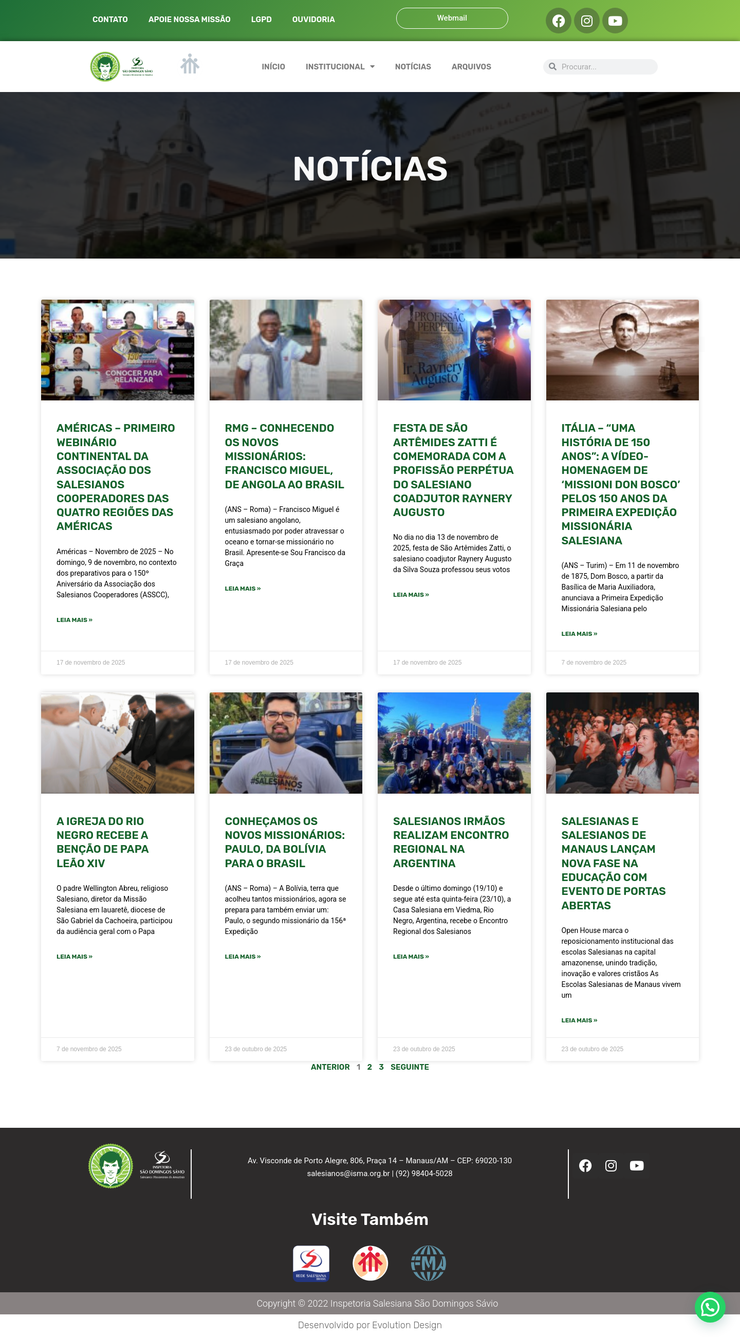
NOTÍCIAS (413, 66)
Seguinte (410, 1067)
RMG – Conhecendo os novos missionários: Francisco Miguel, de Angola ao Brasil (284, 456)
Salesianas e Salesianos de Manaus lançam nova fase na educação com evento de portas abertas (614, 863)
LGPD (261, 19)
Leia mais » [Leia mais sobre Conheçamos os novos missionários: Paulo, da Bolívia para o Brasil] (243, 956)
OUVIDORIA (313, 19)
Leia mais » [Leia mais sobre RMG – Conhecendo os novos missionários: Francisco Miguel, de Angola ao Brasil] (243, 588)
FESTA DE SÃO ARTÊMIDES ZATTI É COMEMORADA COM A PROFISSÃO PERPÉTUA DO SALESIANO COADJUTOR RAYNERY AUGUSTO (453, 470)
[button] (710, 1307)
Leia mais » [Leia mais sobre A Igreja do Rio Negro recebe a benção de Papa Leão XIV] (74, 956)
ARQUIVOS (471, 66)
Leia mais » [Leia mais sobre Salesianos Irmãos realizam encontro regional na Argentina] (411, 956)
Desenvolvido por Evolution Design (370, 1325)
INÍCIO (273, 66)
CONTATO (110, 19)
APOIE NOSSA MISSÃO (190, 19)
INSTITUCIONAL (340, 67)
